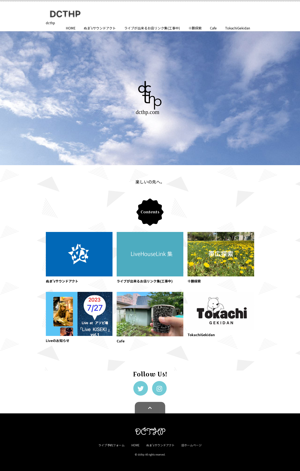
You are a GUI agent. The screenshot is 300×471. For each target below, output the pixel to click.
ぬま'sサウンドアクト (100, 27)
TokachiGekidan (237, 27)
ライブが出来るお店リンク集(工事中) (152, 27)
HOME (70, 27)
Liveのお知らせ (57, 340)
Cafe (213, 27)
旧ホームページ (191, 445)
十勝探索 (195, 27)
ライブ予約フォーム (111, 445)
